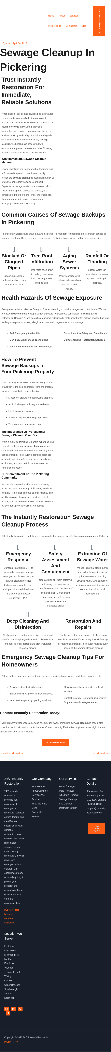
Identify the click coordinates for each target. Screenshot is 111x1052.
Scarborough (11, 990)
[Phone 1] (8, 1014)
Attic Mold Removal (69, 795)
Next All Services (101, 753)
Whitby (7, 977)
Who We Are (38, 787)
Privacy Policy (11, 1042)
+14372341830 (94, 804)
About (62, 15)
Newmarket (10, 951)
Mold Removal (66, 791)
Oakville (8, 981)
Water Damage (67, 787)
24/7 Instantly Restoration (19, 21)
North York (9, 998)
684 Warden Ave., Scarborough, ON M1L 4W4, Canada (96, 795)
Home (51, 15)
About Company (40, 791)
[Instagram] (13, 1009)
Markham (9, 959)
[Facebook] (6, 1009)
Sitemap (36, 817)
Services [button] (73, 15)
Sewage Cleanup (68, 800)
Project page (54, 26)
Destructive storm (68, 808)
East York (9, 946)
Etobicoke (9, 964)
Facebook (9, 919)
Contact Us (71, 26)
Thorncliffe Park (12, 972)
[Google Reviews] (20, 1009)
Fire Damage (65, 804)
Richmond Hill (11, 955)
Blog (84, 26)
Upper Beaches (12, 985)
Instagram (9, 923)
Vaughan (8, 968)
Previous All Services (12, 753)
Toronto (8, 994)
